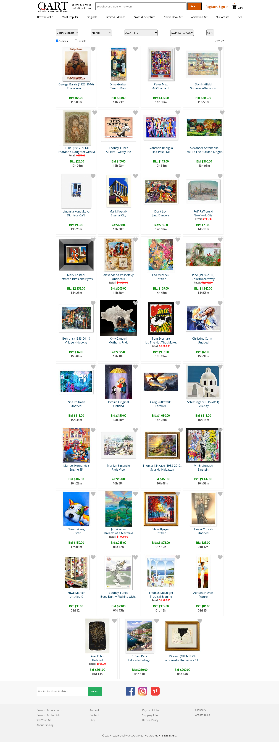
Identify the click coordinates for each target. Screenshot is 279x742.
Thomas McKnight (161, 593)
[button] (45, 17)
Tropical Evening (161, 597)
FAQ (92, 720)
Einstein (203, 469)
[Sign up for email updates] (62, 691)
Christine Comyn (203, 338)
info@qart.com (82, 8)
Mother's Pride (118, 342)
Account (94, 710)
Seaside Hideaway (162, 469)
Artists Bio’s (202, 715)
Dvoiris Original (118, 402)
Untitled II (118, 279)
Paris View (118, 469)
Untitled (161, 279)
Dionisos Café (76, 215)
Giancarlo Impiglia (161, 148)
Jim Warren (118, 529)
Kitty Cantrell (118, 338)
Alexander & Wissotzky (118, 275)
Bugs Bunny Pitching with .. (118, 597)
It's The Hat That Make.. (161, 342)
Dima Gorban (118, 84)
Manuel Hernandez (76, 466)
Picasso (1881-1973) (182, 656)
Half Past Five (161, 152)
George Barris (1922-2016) (76, 84)
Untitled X (76, 597)
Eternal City (118, 215)
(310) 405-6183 (82, 4)
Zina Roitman (76, 402)
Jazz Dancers (160, 215)
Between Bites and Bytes (76, 279)
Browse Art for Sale (48, 715)
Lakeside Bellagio (139, 660)
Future (203, 597)
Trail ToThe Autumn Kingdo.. (204, 152)
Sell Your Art (43, 720)
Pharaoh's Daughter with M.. (77, 152)
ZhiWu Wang (76, 529)
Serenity (203, 406)
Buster (76, 533)
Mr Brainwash (203, 466)
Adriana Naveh (203, 593)
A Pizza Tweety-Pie (118, 152)
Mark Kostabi (118, 211)
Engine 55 (76, 469)
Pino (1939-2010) (203, 275)
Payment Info (150, 710)
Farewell (160, 406)
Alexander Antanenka (204, 148)
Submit (95, 691)
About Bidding (45, 725)
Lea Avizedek (160, 275)
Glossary (200, 710)
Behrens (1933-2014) (76, 338)
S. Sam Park (139, 656)
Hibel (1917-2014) (77, 148)
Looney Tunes (118, 148)
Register (211, 7)
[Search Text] (141, 6)
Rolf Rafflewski (203, 211)
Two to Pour (118, 88)
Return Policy (150, 720)
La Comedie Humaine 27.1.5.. (182, 660)
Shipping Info (150, 715)
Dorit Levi (160, 211)
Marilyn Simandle (118, 466)
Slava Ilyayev (160, 529)
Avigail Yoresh (203, 529)
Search (194, 6)
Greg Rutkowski (160, 402)
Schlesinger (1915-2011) (203, 402)
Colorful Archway (203, 279)
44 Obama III (160, 88)
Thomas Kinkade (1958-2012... (162, 466)
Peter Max (161, 84)
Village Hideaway (76, 342)
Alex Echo (97, 656)
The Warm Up (76, 88)
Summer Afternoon (203, 88)
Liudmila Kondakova (76, 211)
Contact (94, 715)
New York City (203, 215)
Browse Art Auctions (49, 710)
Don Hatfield (203, 84)
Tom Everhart (161, 338)
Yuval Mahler (76, 593)
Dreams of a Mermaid (118, 533)
